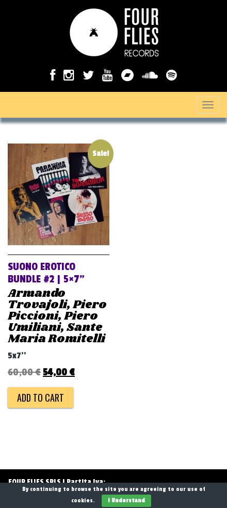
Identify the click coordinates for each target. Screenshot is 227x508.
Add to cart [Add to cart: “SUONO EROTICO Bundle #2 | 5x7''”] (40, 397)
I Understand (126, 500)
